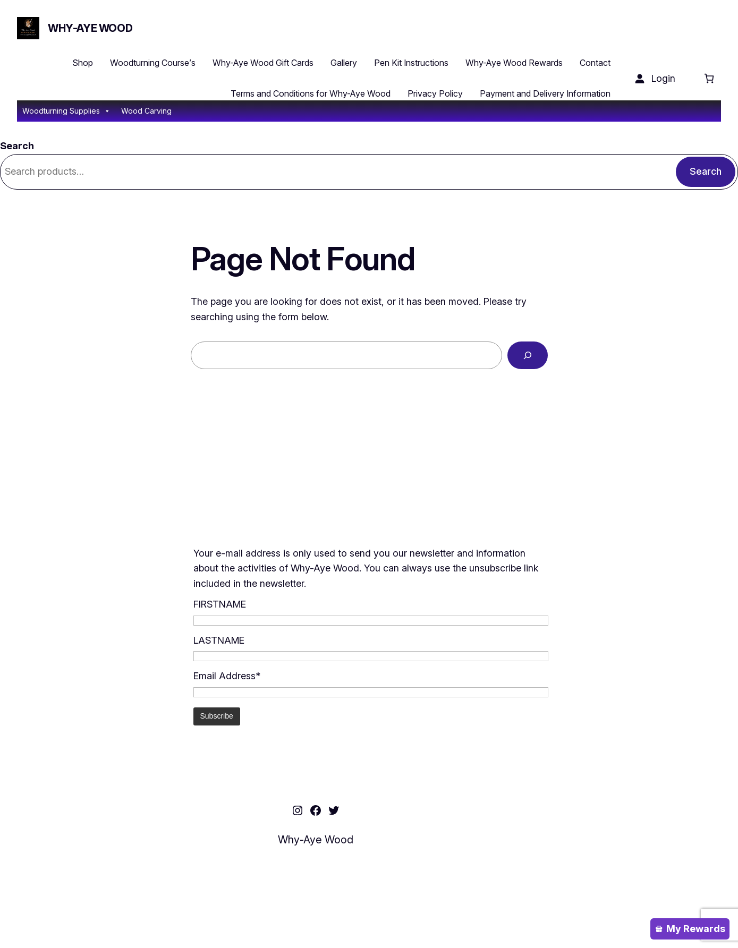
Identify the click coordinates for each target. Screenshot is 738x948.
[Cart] (709, 78)
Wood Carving (146, 110)
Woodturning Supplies (66, 111)
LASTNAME (218, 640)
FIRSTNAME (219, 604)
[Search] (527, 355)
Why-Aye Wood (90, 28)
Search (17, 145)
